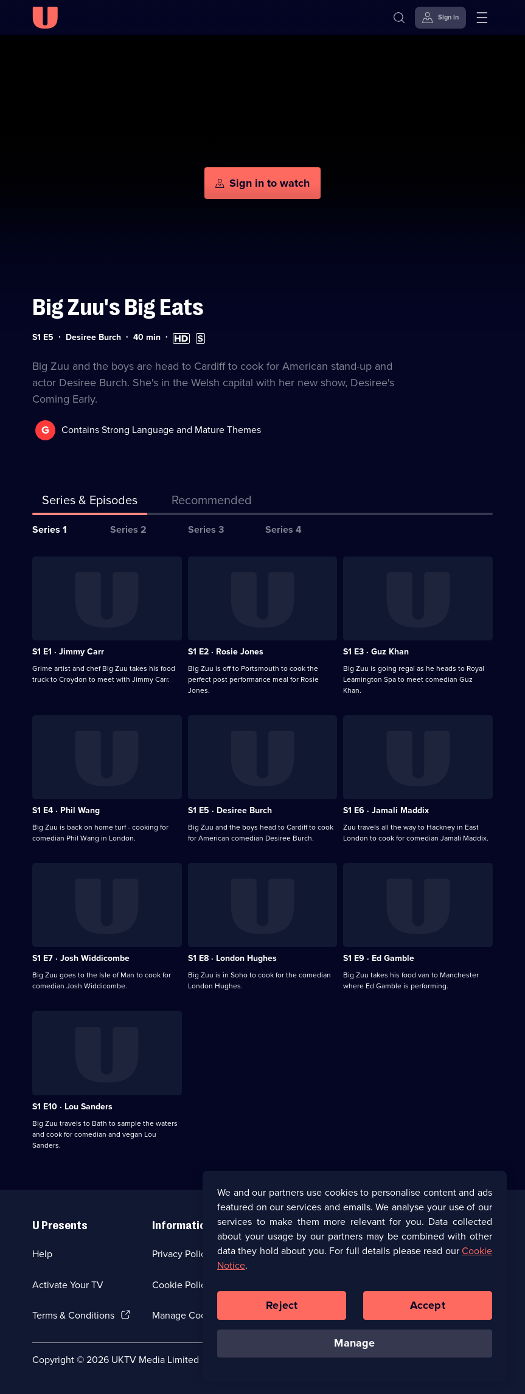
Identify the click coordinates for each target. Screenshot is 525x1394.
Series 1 (49, 529)
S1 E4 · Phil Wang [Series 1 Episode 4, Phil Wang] (66, 810)
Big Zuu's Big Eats (118, 307)
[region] (355, 1281)
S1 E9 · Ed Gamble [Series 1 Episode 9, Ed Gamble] (378, 958)
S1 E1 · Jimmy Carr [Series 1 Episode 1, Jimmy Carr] (68, 651)
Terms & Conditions (73, 1315)
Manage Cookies (187, 1315)
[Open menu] (482, 18)
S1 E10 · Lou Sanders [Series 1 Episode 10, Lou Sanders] (72, 1106)
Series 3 (206, 529)
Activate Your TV (67, 1285)
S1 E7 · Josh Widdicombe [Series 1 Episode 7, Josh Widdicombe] (81, 958)
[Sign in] (440, 18)
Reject (281, 1310)
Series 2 (128, 529)
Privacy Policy (181, 1254)
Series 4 (283, 529)
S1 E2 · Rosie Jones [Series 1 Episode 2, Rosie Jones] (225, 651)
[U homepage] (45, 17)
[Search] (399, 18)
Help (42, 1254)
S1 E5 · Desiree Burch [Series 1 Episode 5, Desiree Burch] (230, 810)
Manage (354, 1348)
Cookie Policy (181, 1285)
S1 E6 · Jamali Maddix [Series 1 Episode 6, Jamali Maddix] (386, 810)
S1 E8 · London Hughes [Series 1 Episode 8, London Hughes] (232, 958)
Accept (427, 1310)
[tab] (212, 502)
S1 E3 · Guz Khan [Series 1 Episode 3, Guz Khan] (376, 651)
